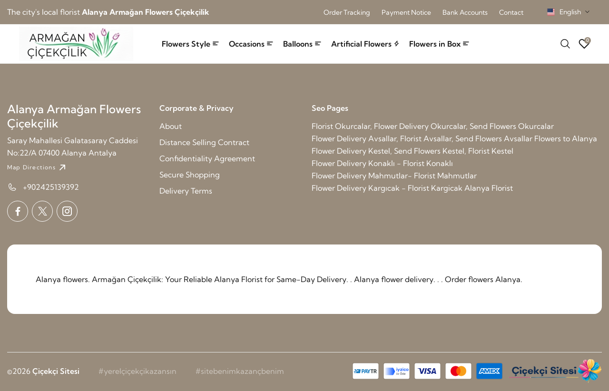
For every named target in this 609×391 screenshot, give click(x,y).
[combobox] (568, 12)
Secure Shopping (189, 174)
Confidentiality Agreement (207, 158)
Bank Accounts (465, 12)
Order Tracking (347, 12)
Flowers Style (190, 44)
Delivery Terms (185, 191)
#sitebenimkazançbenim (240, 371)
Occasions (251, 44)
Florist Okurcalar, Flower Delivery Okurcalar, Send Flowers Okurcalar (433, 126)
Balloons (302, 44)
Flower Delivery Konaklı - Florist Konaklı (382, 163)
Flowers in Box (439, 44)
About (170, 126)
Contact (511, 12)
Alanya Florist (488, 188)
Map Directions (37, 167)
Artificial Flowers (365, 44)
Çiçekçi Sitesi (55, 371)
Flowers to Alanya (565, 138)
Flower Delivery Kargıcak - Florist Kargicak (387, 188)
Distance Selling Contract (204, 142)
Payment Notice (406, 12)
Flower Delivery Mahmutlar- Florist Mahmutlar (394, 175)
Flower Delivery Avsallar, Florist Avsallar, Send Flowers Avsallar (422, 138)
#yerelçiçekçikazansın (137, 371)
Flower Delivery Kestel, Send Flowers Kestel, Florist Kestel (412, 151)
